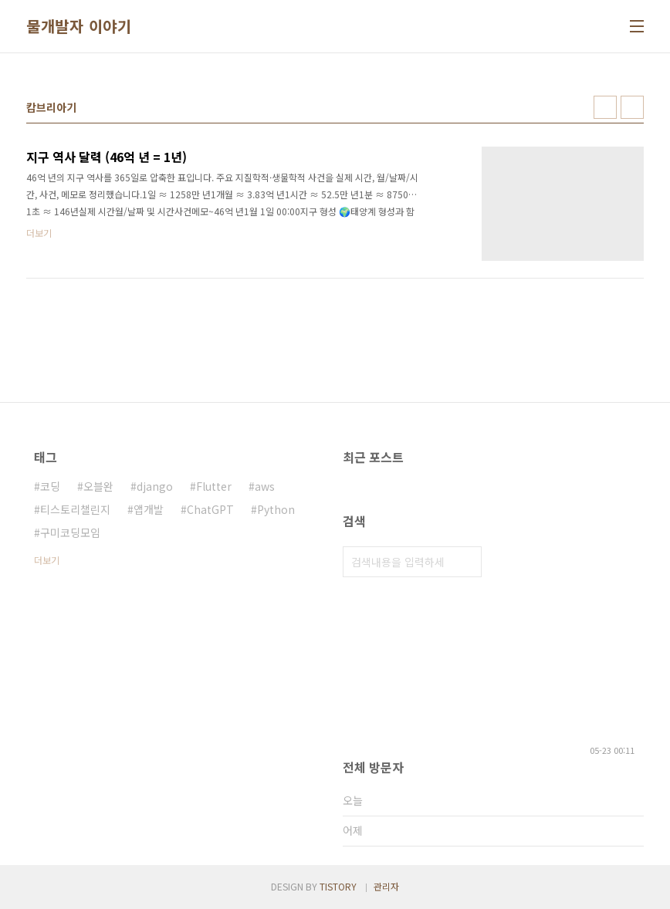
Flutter (214, 486)
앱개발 (149, 509)
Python (276, 509)
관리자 (386, 886)
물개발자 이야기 (78, 26)
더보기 (46, 559)
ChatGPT (210, 509)
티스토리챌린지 (75, 509)
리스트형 (632, 107)
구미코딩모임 (70, 532)
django (155, 486)
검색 (466, 561)
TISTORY (338, 886)
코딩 (50, 486)
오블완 (98, 486)
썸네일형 (605, 107)
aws (265, 486)
